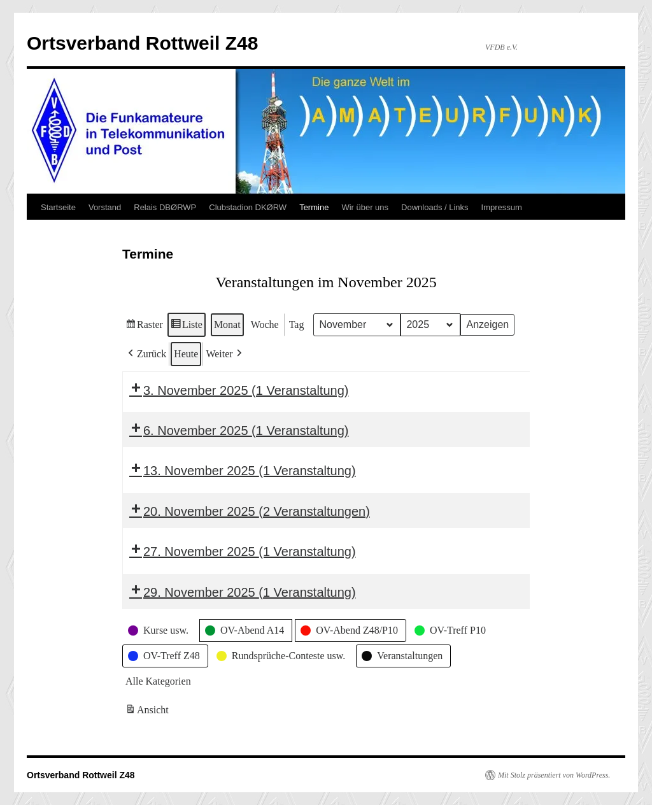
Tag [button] (296, 324)
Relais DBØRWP (165, 207)
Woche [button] (265, 324)
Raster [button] (144, 326)
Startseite (58, 207)
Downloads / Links (435, 207)
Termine (314, 207)
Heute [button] (186, 353)
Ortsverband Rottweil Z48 (142, 42)
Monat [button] (227, 324)
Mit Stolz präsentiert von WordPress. (554, 775)
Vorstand (105, 207)
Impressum (501, 207)
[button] (145, 354)
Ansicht (148, 711)
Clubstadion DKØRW (248, 207)
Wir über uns (364, 207)
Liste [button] (186, 326)
